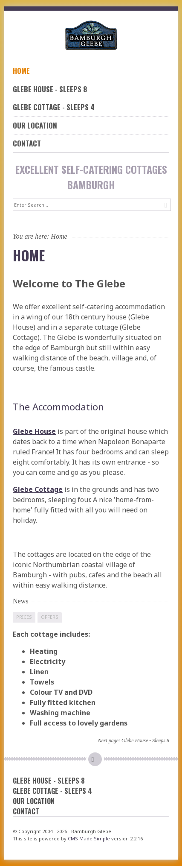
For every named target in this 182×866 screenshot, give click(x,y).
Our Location (35, 125)
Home (21, 70)
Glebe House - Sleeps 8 (50, 89)
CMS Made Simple (89, 838)
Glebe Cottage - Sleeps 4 (54, 107)
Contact (27, 143)
